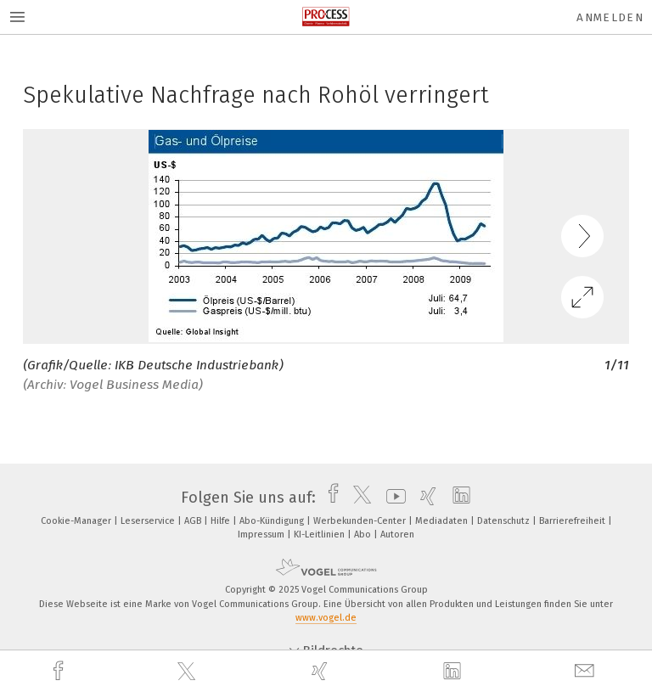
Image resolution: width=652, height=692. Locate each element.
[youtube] (392, 497)
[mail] (587, 671)
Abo (364, 534)
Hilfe (222, 520)
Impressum (262, 534)
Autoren (397, 534)
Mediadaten (442, 520)
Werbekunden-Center (360, 520)
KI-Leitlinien (320, 534)
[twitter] (188, 672)
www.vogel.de (326, 617)
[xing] (322, 671)
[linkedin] (454, 672)
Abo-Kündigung (272, 520)
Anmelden (610, 17)
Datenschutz (504, 520)
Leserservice (149, 520)
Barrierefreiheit (573, 520)
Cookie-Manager (77, 520)
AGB (194, 520)
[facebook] (60, 671)
